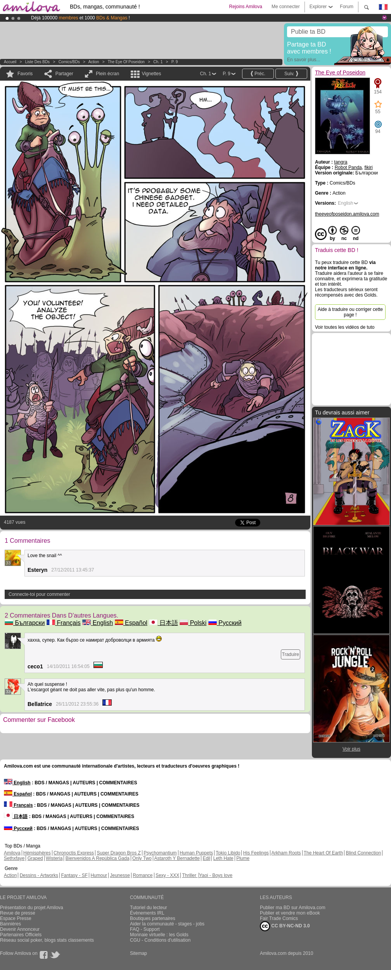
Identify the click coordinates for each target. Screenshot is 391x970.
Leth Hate (223, 858)
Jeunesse (120, 875)
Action (93, 62)
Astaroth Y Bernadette (177, 858)
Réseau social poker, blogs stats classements (47, 940)
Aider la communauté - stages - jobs (167, 924)
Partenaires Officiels (21, 934)
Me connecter (286, 6)
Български (25, 623)
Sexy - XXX (167, 875)
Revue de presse (17, 913)
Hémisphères (37, 853)
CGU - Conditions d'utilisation (160, 940)
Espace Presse (15, 918)
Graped (35, 858)
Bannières (10, 924)
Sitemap (138, 953)
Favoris (25, 73)
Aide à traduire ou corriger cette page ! (350, 312)
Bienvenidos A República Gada (98, 858)
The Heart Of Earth (323, 853)
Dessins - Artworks (39, 875)
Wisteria (54, 858)
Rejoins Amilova (245, 6)
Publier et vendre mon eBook (290, 913)
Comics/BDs (69, 62)
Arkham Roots (286, 853)
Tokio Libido (228, 853)
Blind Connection (363, 853)
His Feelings (256, 853)
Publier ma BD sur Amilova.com (292, 907)
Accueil (10, 62)
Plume (242, 858)
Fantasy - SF (74, 875)
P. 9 (174, 62)
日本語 (163, 623)
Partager (64, 73)
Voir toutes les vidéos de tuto (344, 327)
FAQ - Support (145, 929)
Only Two (142, 858)
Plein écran (107, 73)
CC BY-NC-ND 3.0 (285, 926)
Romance (142, 875)
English (97, 623)
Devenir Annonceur (20, 929)
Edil (206, 858)
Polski (193, 623)
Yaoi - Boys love (215, 875)
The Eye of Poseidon (126, 62)
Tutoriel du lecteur (148, 907)
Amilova (12, 853)
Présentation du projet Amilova (31, 907)
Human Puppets (196, 853)
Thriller (189, 875)
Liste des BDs (37, 62)
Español (131, 623)
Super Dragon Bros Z (118, 853)
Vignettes (151, 73)
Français (64, 623)
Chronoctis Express (74, 853)
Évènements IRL (147, 913)
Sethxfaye (14, 858)
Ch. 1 (158, 62)
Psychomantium (160, 853)
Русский (225, 623)
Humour (98, 875)
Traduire (290, 654)
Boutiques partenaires (152, 918)
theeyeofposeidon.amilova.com (347, 214)
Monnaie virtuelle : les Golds (159, 934)
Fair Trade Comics (279, 918)
